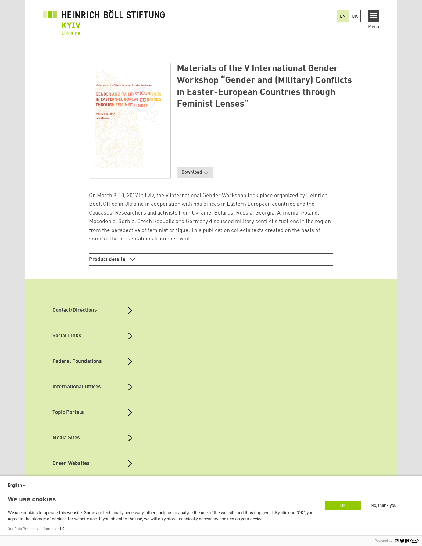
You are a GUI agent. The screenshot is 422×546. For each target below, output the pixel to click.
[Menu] (374, 16)
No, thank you (384, 505)
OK (343, 505)
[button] (195, 172)
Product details (108, 259)
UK (355, 16)
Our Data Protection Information (33, 529)
